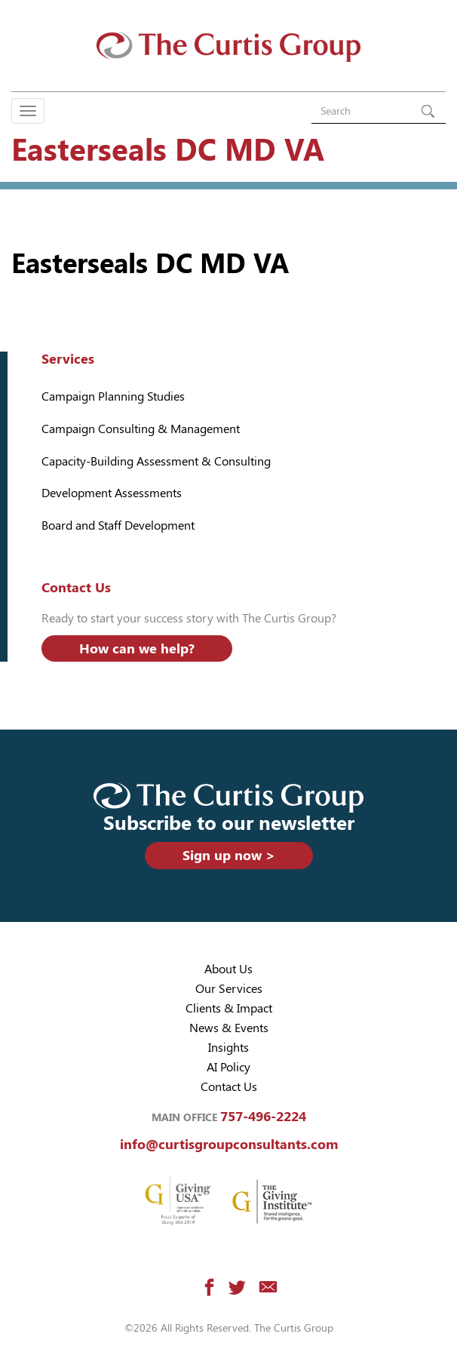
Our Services (228, 989)
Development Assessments (111, 493)
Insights (228, 1047)
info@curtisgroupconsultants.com (229, 1144)
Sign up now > (228, 855)
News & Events (228, 1028)
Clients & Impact (229, 1008)
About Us (228, 969)
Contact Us (229, 1087)
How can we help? (137, 648)
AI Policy (228, 1067)
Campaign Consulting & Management (140, 429)
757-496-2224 (263, 1116)
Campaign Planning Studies (113, 396)
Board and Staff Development (118, 525)
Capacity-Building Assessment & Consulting (156, 461)
